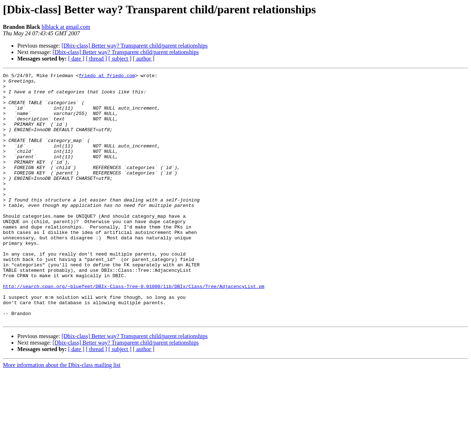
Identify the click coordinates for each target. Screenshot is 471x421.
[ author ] (144, 59)
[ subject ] (120, 59)
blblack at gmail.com (66, 27)
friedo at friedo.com (107, 76)
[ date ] (76, 59)
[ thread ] (96, 59)
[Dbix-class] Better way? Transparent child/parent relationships (135, 46)
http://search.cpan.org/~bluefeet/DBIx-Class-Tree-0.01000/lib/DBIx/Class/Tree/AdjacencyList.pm (133, 329)
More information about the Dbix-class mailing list (61, 415)
